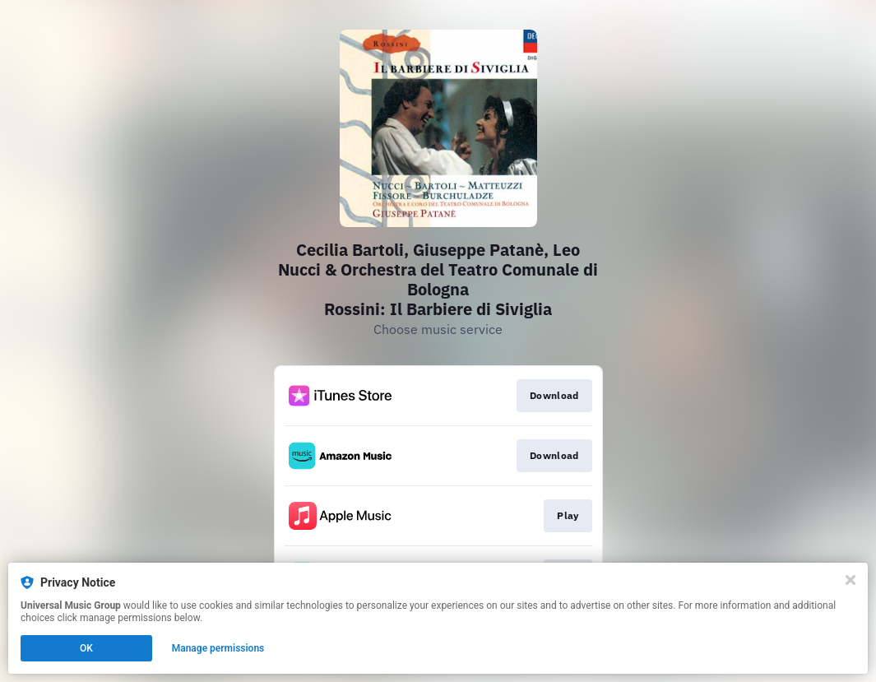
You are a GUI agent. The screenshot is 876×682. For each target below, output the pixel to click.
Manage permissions (218, 648)
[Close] (850, 580)
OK (86, 648)
